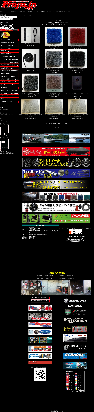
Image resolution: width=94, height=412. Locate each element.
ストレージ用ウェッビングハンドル (31, 43)
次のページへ (67, 24)
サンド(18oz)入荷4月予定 (54, 93)
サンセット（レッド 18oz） (77, 46)
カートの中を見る (4, 109)
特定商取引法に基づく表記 (63, 11)
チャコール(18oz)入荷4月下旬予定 (30, 93)
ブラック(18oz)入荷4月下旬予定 (77, 69)
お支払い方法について (36, 11)
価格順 (62, 22)
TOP (20, 15)
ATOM (1, 120)
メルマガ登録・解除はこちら (7, 114)
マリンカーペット (26, 15)
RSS (1, 118)
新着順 (66, 22)
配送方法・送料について (49, 11)
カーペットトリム (30, 69)
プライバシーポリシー (24, 11)
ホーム (1, 11)
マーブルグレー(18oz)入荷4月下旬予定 (54, 68)
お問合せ (15, 11)
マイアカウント (8, 11)
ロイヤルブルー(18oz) (54, 46)
